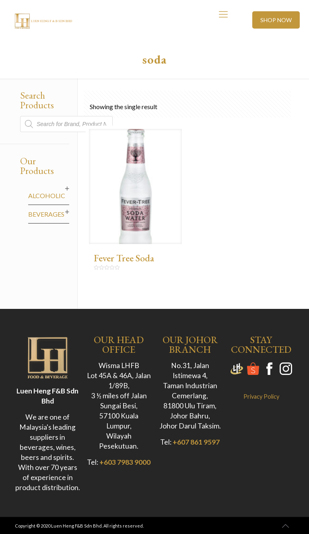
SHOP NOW (276, 20)
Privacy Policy (261, 396)
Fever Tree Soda (124, 258)
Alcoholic (46, 195)
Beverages (46, 214)
